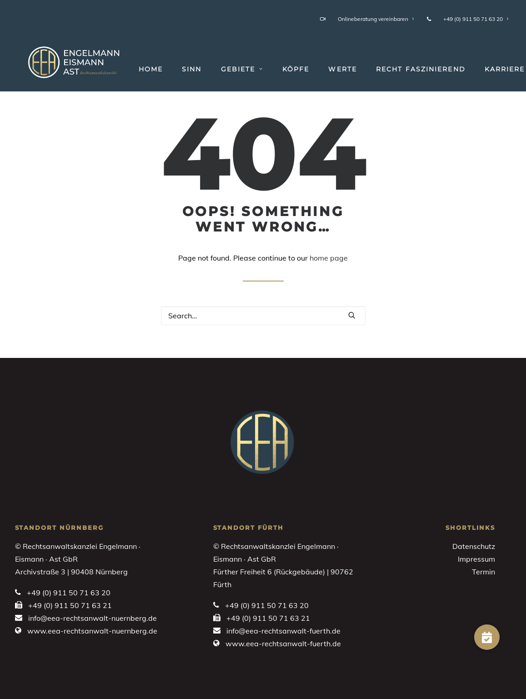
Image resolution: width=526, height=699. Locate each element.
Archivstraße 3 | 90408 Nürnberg (71, 571)
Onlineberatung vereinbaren (367, 18)
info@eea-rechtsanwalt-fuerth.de (283, 630)
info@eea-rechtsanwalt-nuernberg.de (92, 618)
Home (134, 69)
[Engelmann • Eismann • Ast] (64, 60)
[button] (352, 315)
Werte (326, 69)
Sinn (175, 69)
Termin (483, 571)
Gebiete (226, 69)
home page (329, 257)
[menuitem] (369, 19)
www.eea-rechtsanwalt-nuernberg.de (92, 630)
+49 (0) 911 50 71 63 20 (468, 18)
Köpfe (279, 69)
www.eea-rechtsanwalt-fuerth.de (283, 643)
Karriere (488, 69)
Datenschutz (473, 546)
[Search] (263, 315)
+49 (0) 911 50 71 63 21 (70, 605)
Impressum (476, 558)
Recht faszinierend (404, 69)
